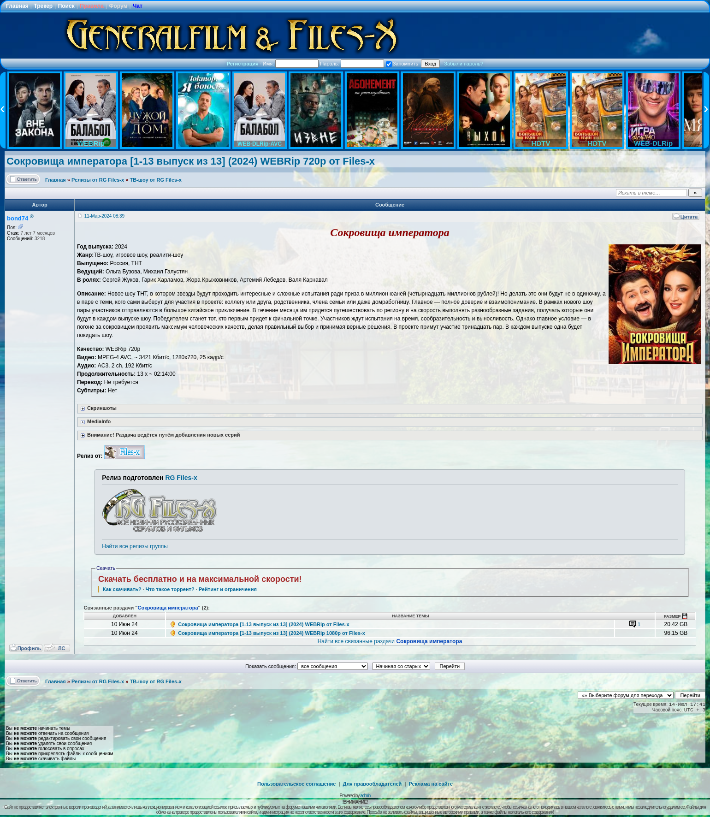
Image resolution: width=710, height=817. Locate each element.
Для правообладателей (372, 784)
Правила (92, 6)
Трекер (43, 6)
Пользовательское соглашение (296, 784)
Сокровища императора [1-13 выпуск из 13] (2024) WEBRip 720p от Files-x (190, 161)
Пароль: (352, 63)
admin (365, 795)
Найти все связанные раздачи (390, 641)
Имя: (291, 63)
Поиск (66, 6)
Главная (17, 6)
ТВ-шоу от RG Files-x (156, 180)
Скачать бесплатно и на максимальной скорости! (200, 579)
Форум (118, 6)
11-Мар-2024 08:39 (104, 216)
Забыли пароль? (463, 63)
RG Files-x (181, 477)
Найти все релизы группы (134, 546)
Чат (137, 6)
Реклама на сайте (430, 784)
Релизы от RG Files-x (97, 180)
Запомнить (402, 63)
